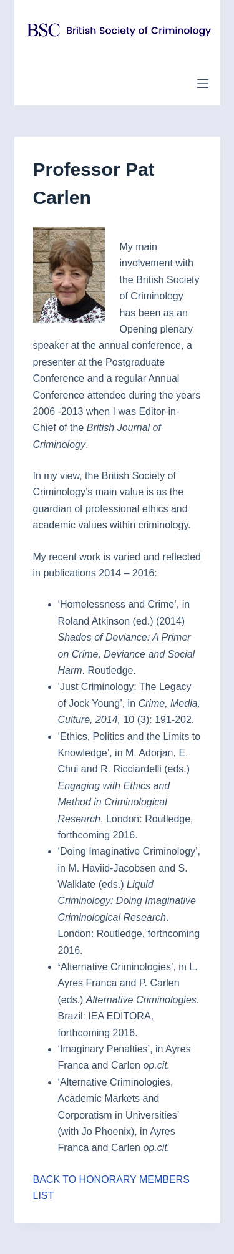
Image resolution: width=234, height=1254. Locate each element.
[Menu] (202, 83)
